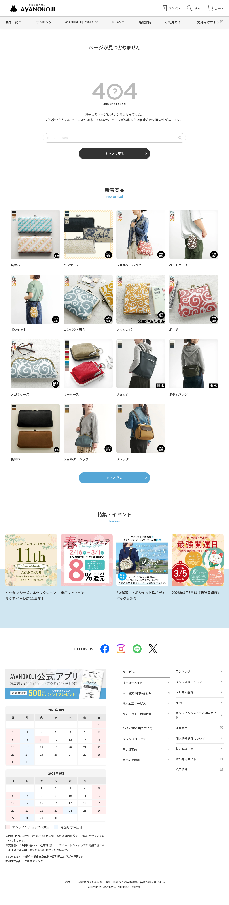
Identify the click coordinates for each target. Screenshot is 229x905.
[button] (193, 8)
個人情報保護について (190, 738)
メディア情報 (131, 760)
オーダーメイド (133, 682)
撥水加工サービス (134, 703)
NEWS (180, 703)
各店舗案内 (130, 749)
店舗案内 (145, 22)
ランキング (44, 22)
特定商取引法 (184, 748)
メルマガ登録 (184, 692)
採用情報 (181, 769)
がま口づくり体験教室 (137, 714)
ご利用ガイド (174, 22)
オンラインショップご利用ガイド (196, 715)
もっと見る (114, 478)
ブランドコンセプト (136, 739)
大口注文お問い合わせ (137, 693)
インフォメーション (189, 682)
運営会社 (181, 728)
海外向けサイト (208, 22)
